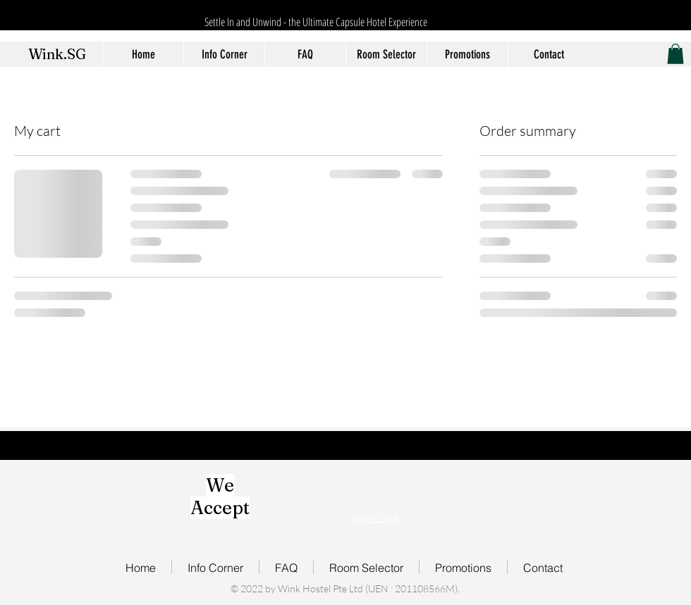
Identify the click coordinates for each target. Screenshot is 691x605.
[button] (675, 54)
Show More (373, 517)
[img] (293, 489)
